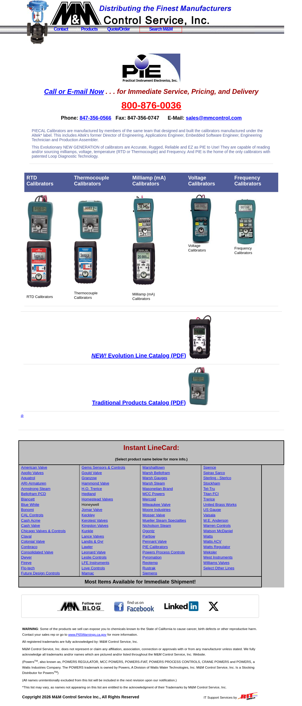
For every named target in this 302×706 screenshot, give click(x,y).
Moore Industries (180, 510)
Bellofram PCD (58, 494)
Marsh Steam (177, 483)
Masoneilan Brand (181, 489)
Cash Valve (55, 525)
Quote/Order (118, 29)
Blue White (55, 504)
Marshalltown (177, 467)
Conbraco (54, 547)
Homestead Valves (122, 499)
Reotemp (173, 563)
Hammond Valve (120, 483)
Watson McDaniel (241, 531)
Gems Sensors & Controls (128, 467)
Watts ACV (235, 541)
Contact (61, 29)
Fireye (51, 563)
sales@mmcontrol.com (226, 118)
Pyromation (175, 557)
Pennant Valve (178, 541)
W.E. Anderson (238, 520)
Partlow (172, 536)
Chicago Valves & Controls (68, 531)
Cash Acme (55, 520)
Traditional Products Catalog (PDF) (151, 402)
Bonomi (52, 510)
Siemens (173, 573)
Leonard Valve (118, 552)
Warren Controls (240, 525)
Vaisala (232, 515)
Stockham (234, 483)
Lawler (111, 547)
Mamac (112, 573)
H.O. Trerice (116, 489)
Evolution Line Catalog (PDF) (151, 355)
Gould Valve (116, 473)
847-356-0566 (108, 118)
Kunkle (112, 531)
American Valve (59, 467)
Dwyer (51, 557)
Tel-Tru (232, 489)
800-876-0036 (164, 105)
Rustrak (172, 568)
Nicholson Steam (180, 525)
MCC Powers (177, 494)
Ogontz (172, 531)
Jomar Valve (116, 510)
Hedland (113, 494)
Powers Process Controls (187, 552)
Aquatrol (53, 478)
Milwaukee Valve (180, 504)
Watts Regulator (239, 547)
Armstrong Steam (61, 489)
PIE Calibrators (179, 547)
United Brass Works (243, 504)
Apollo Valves (57, 473)
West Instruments (241, 557)
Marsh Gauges (178, 478)
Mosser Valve (177, 515)
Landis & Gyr (117, 541)
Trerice (232, 499)
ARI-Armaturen (58, 483)
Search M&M (161, 29)
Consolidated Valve (62, 552)
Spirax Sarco (237, 473)
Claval (51, 536)
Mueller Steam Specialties (188, 520)
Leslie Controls (118, 557)
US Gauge (235, 510)
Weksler (233, 552)
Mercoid (172, 499)
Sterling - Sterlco (240, 478)
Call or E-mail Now (86, 91)
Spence (232, 467)
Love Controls (117, 568)
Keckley (112, 515)
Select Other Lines (242, 568)
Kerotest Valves (119, 520)
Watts (231, 536)
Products (89, 29)
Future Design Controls (65, 573)
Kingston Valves (119, 525)
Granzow (113, 478)
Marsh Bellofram (180, 473)
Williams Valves (239, 563)
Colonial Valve (58, 541)
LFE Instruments (120, 563)
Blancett (53, 499)
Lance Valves (117, 536)
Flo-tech (53, 568)
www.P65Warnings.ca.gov (122, 634)
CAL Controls (57, 515)
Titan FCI (234, 494)
